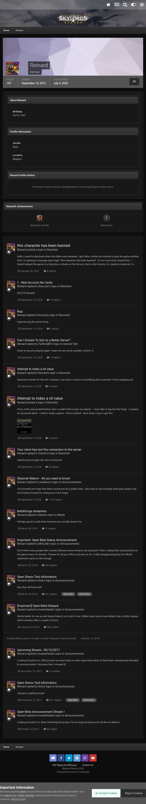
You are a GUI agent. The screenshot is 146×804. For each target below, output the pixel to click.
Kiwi (40, 580)
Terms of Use (18, 799)
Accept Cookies (104, 793)
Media (61, 514)
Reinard (21, 249)
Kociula (42, 315)
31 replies (49, 528)
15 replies (53, 357)
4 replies (50, 271)
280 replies (51, 627)
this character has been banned (43, 245)
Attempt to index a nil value (35, 369)
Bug (19, 311)
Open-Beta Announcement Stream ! (41, 712)
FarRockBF (44, 343)
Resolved (52, 249)
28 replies (52, 466)
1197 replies (53, 499)
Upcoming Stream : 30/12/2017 (38, 650)
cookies (22, 791)
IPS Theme (57, 765)
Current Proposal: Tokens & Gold (58, 638)
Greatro (42, 453)
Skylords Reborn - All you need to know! (43, 478)
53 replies (53, 299)
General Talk (70, 343)
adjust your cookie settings (19, 795)
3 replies (53, 328)
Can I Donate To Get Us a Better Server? (43, 340)
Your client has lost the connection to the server (49, 449)
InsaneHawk (45, 609)
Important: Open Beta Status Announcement (47, 540)
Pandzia (11, 638)
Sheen (42, 514)
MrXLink (43, 543)
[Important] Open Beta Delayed (37, 606)
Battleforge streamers (32, 511)
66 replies (50, 729)
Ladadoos (44, 482)
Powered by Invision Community (73, 772)
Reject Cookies (133, 793)
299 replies (49, 565)
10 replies (53, 671)
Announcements (71, 482)
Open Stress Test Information (37, 577)
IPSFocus (71, 765)
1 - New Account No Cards (35, 282)
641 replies (49, 594)
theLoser (43, 286)
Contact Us (88, 765)
